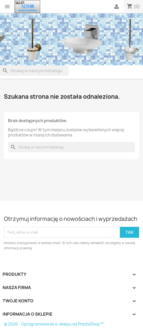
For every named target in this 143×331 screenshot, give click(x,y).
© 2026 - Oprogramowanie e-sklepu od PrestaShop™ (54, 324)
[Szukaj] (34, 70)
